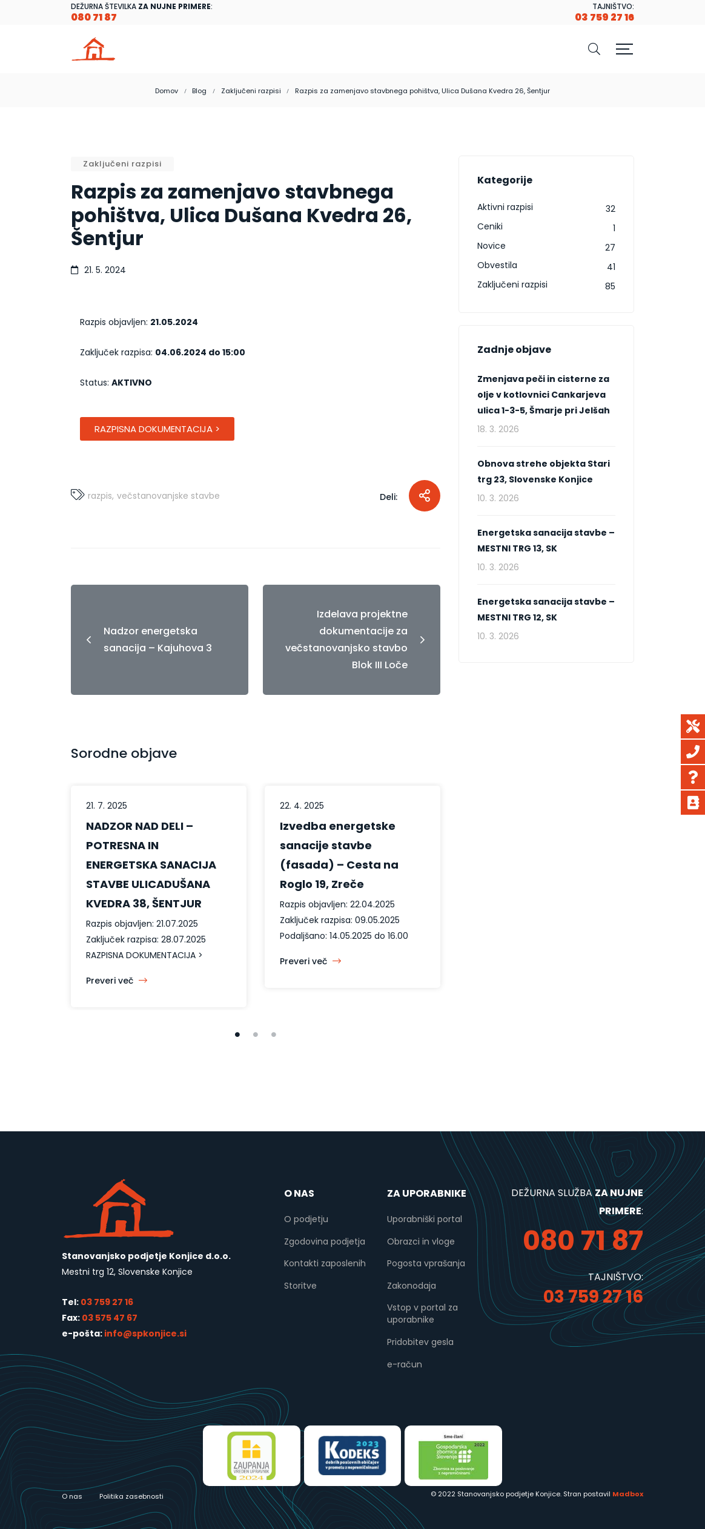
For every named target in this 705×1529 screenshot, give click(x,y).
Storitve (300, 1286)
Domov (166, 91)
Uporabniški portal (424, 1219)
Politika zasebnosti (131, 1496)
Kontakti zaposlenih (325, 1263)
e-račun (404, 1364)
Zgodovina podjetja (324, 1241)
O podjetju (306, 1219)
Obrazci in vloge (421, 1241)
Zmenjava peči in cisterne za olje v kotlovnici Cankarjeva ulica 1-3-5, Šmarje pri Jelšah (543, 394)
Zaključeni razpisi (251, 91)
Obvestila (497, 265)
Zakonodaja (411, 1286)
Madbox (627, 1494)
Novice (491, 246)
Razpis (100, 496)
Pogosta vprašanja (426, 1263)
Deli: (388, 497)
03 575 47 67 (109, 1318)
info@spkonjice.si (144, 1333)
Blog (199, 91)
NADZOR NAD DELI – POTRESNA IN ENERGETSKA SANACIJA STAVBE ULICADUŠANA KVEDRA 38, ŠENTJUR (151, 864)
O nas (72, 1496)
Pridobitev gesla (420, 1342)
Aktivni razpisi (505, 207)
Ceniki (490, 226)
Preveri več (116, 981)
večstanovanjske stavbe (168, 496)
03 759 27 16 (107, 1302)
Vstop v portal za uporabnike (422, 1313)
